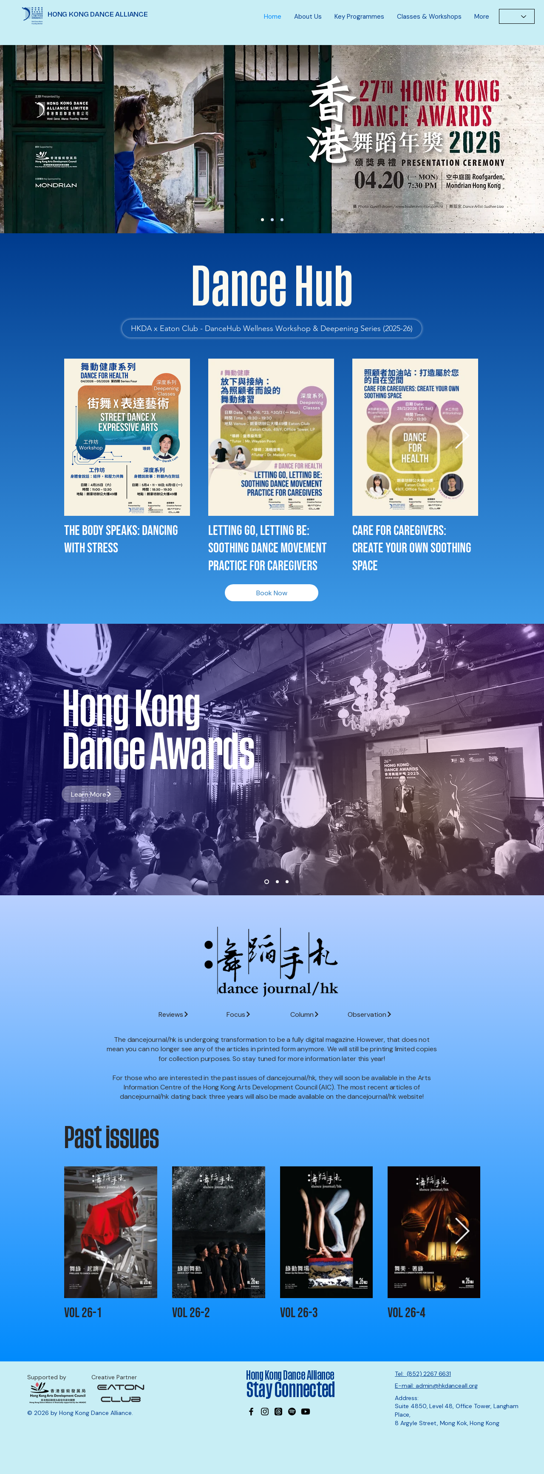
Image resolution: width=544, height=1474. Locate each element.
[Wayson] (272, 219)
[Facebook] (251, 1411)
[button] (308, 16)
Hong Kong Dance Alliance (290, 1375)
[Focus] (239, 1014)
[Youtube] (305, 1411)
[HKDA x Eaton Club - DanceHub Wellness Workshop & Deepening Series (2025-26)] (272, 328)
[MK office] (281, 219)
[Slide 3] (287, 881)
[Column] (305, 1014)
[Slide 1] (266, 882)
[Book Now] (271, 592)
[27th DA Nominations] (262, 219)
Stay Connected (291, 1390)
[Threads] (278, 1411)
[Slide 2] (277, 881)
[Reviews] (174, 1014)
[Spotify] (292, 1411)
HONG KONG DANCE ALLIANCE (98, 14)
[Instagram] (265, 1411)
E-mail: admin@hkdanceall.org (436, 1385)
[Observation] (370, 1014)
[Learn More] (273, 139)
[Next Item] (461, 436)
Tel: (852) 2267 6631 (423, 1374)
